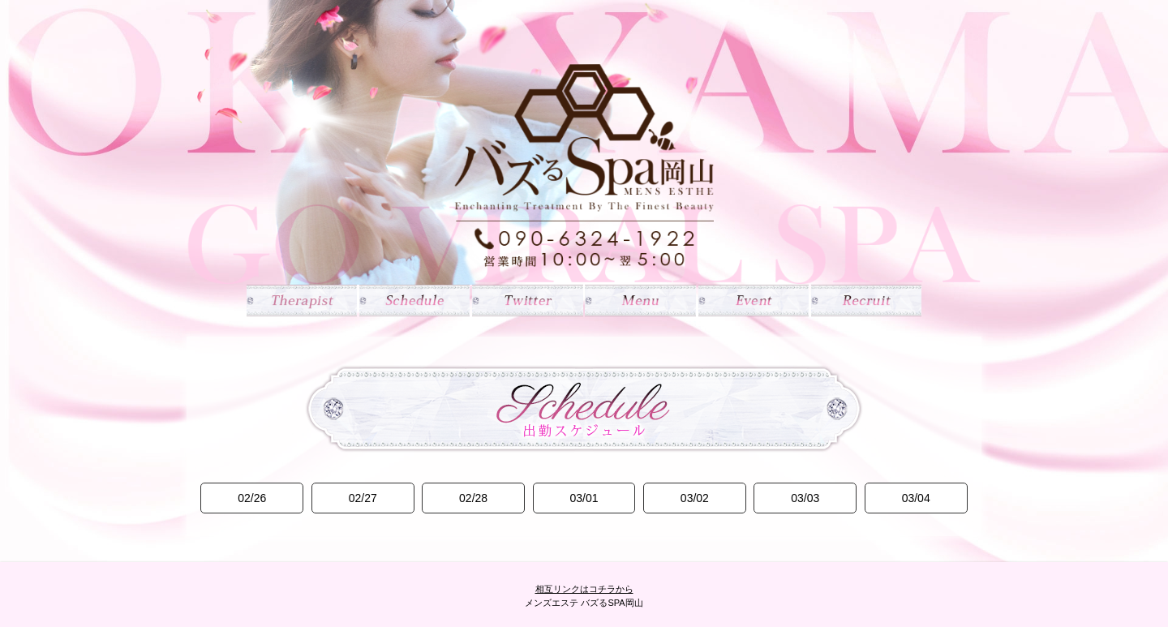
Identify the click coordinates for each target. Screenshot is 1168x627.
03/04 (916, 498)
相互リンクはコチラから (584, 589)
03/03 (805, 498)
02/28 (473, 498)
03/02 (695, 498)
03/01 (583, 498)
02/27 (363, 498)
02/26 (252, 498)
